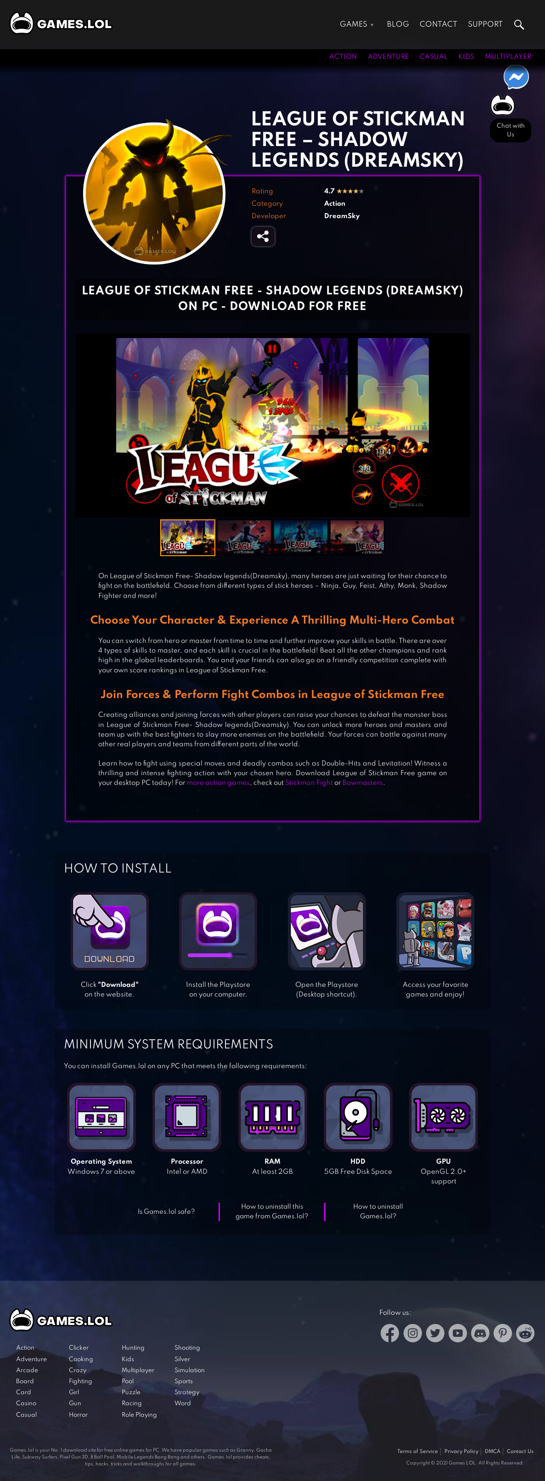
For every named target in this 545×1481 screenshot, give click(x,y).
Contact (438, 24)
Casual (434, 57)
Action (343, 57)
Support (485, 24)
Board (25, 1382)
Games (353, 24)
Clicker (79, 1348)
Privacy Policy (461, 1451)
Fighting (80, 1382)
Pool (128, 1382)
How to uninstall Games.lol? (378, 1212)
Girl (74, 1393)
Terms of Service (417, 1451)
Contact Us (520, 1451)
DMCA (492, 1451)
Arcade (27, 1371)
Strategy (186, 1393)
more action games (218, 783)
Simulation (189, 1371)
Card (23, 1393)
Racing (132, 1404)
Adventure (388, 57)
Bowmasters (363, 783)
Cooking (81, 1360)
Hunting (133, 1348)
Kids (466, 57)
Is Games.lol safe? (166, 1212)
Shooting (187, 1348)
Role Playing (139, 1415)
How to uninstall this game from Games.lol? (272, 1212)
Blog (398, 24)
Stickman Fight (309, 783)
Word (182, 1404)
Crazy (77, 1371)
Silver (182, 1360)
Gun (75, 1404)
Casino (26, 1404)
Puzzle (131, 1393)
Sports (183, 1382)
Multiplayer (508, 57)
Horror (78, 1415)
